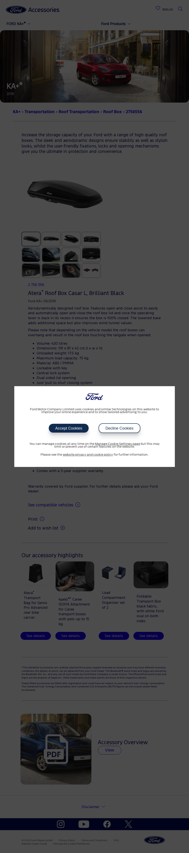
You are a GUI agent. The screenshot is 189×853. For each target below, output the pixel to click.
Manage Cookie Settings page (117, 444)
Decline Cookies (119, 428)
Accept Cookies (68, 428)
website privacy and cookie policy (88, 454)
